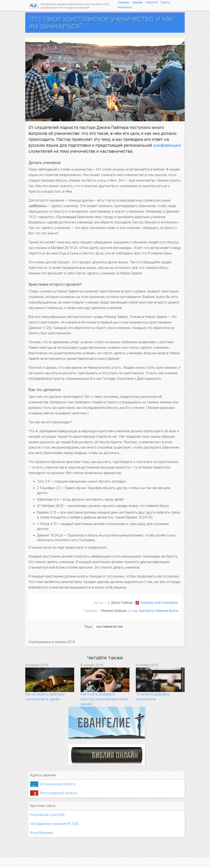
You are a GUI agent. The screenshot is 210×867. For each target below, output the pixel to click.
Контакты (125, 7)
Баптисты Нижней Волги (158, 611)
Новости (152, 2)
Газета (165, 2)
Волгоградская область (59, 793)
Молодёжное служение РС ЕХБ (54, 824)
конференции (167, 145)
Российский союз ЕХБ (47, 815)
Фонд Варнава (41, 833)
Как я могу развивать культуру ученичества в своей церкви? (104, 699)
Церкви (137, 2)
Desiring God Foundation (159, 603)
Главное (123, 2)
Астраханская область (58, 784)
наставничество (109, 627)
